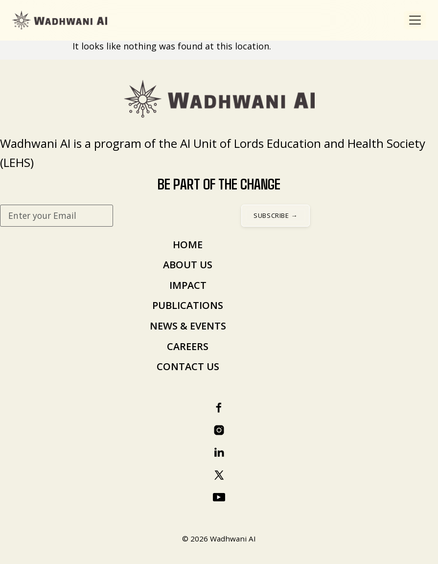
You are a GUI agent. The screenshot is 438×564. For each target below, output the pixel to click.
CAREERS (187, 346)
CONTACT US (188, 366)
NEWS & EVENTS (188, 325)
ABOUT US (187, 264)
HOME (188, 244)
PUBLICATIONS (187, 305)
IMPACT (188, 285)
